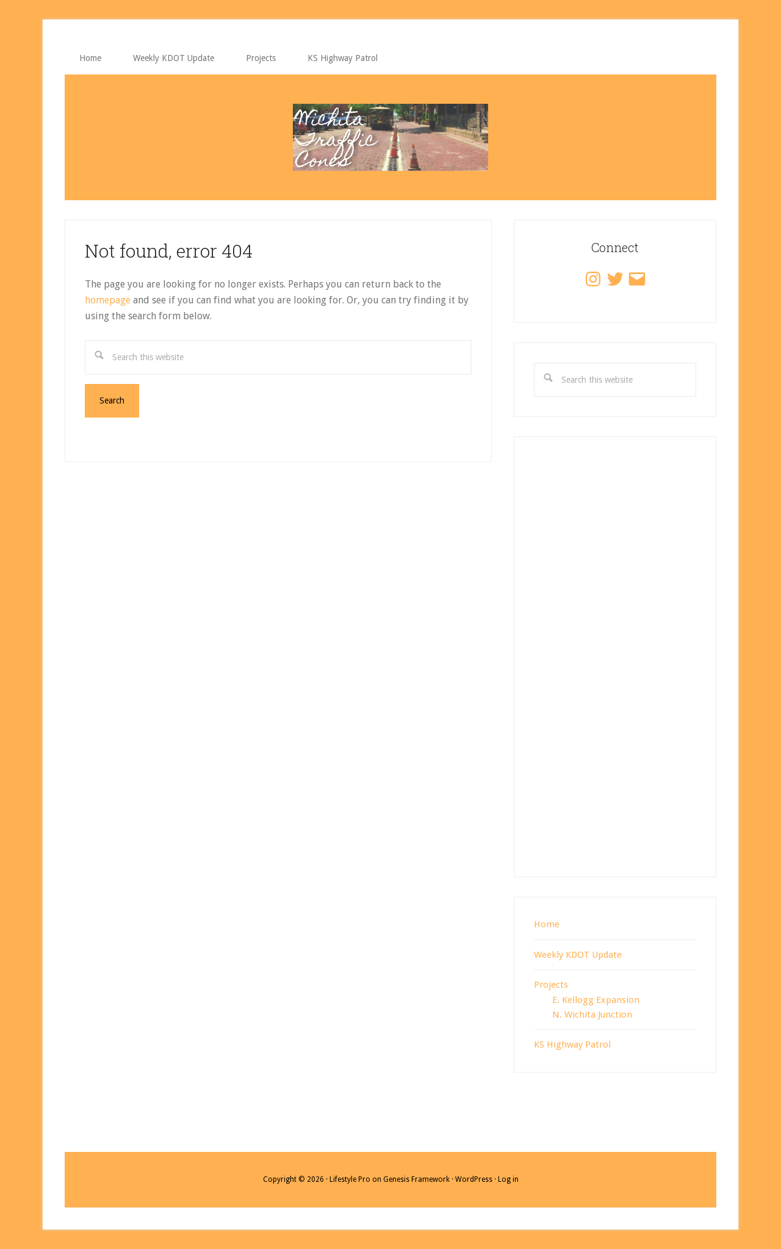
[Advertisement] (615, 670)
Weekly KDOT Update (578, 954)
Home (547, 924)
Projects (551, 984)
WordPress (473, 1179)
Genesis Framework (416, 1179)
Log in (508, 1179)
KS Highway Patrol (572, 1044)
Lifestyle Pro (349, 1179)
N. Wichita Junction (592, 1014)
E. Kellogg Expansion (595, 999)
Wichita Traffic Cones (390, 137)
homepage (108, 300)
